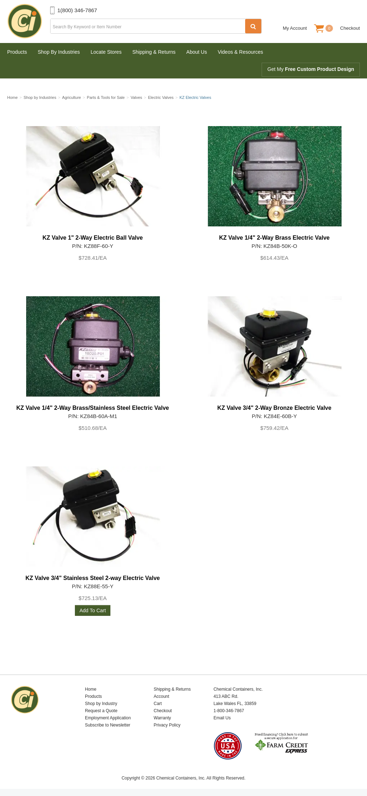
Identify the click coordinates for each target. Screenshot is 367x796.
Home (90, 689)
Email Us (222, 717)
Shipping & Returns (154, 52)
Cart (158, 703)
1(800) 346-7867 (77, 10)
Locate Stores (106, 52)
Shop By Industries (59, 52)
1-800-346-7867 (229, 710)
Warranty (162, 717)
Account (161, 696)
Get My (310, 69)
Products (17, 52)
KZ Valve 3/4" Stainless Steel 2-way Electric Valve (92, 578)
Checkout (350, 28)
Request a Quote (101, 710)
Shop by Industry (101, 703)
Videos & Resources (240, 52)
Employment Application (108, 717)
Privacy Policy (167, 725)
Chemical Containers (28, 21)
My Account (295, 28)
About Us (196, 52)
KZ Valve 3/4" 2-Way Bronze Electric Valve (274, 408)
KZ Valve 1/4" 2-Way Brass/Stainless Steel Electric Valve (92, 408)
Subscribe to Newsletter (107, 725)
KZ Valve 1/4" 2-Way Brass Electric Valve (274, 238)
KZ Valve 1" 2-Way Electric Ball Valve (92, 238)
